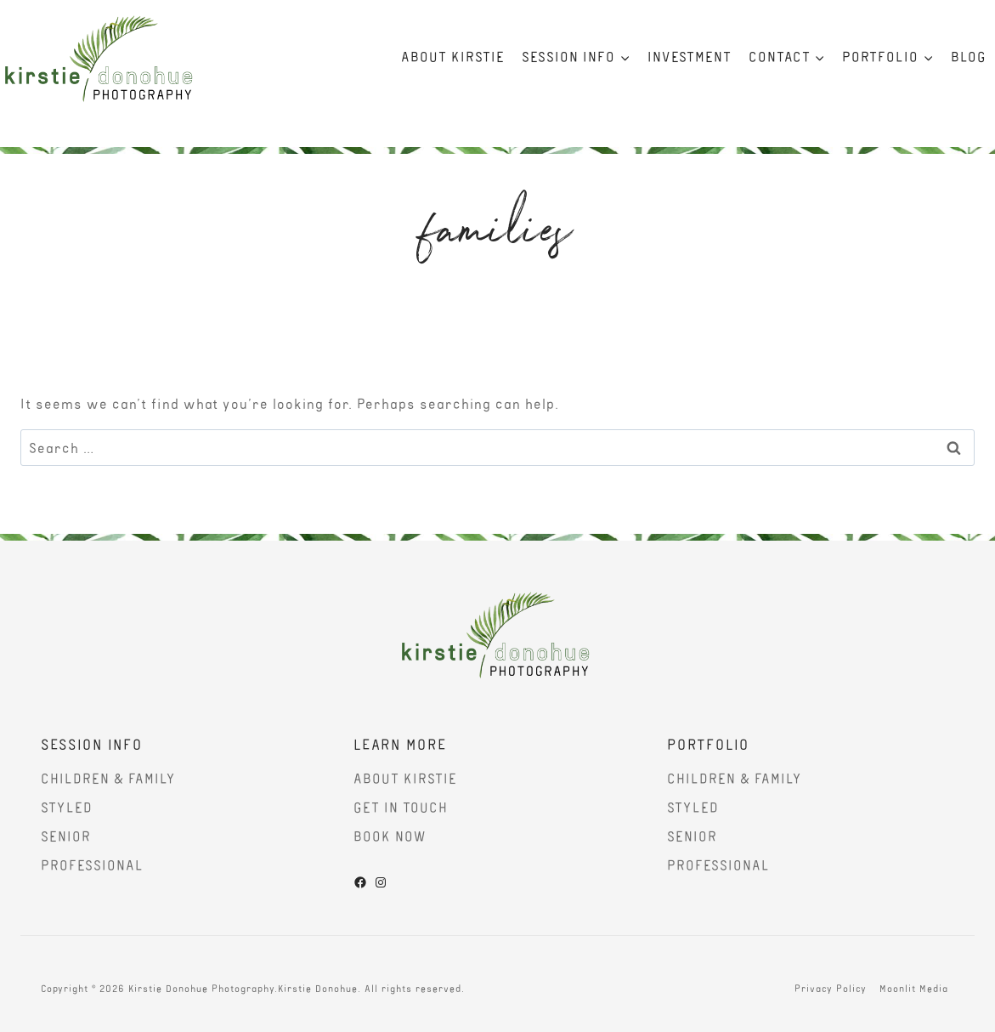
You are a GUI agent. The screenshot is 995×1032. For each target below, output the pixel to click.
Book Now (390, 835)
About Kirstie (453, 56)
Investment (689, 56)
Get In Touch (400, 806)
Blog (969, 56)
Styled (67, 806)
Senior (66, 835)
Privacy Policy (830, 988)
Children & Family (108, 777)
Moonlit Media (913, 988)
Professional (92, 864)
